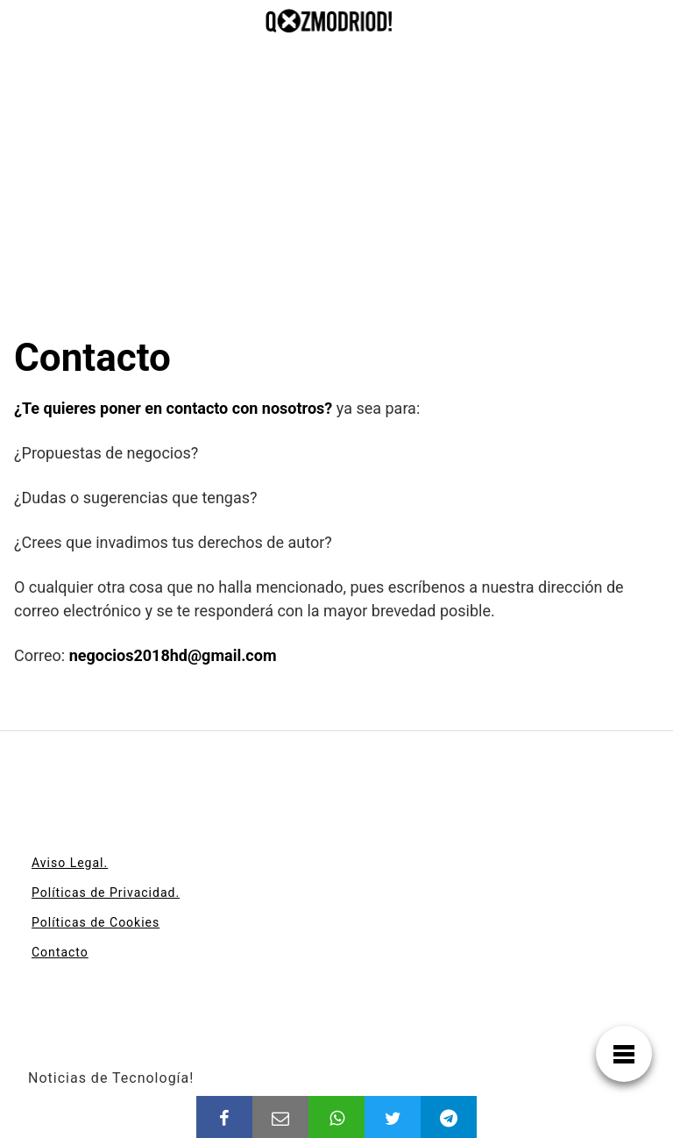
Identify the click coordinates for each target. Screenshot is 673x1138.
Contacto (60, 952)
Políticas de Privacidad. (106, 893)
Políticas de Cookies (95, 922)
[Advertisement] (336, 202)
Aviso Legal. (70, 863)
